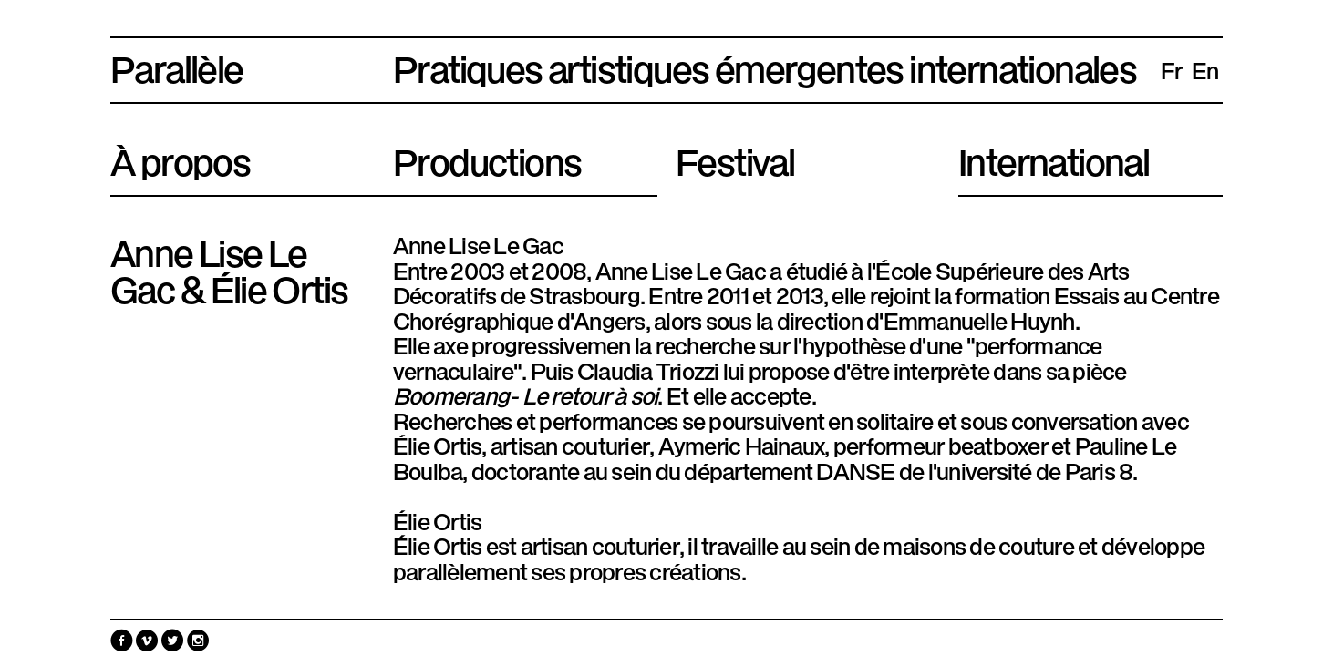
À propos (180, 158)
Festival (735, 158)
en (1205, 69)
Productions (487, 158)
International (1053, 158)
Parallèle (176, 65)
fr (1172, 69)
